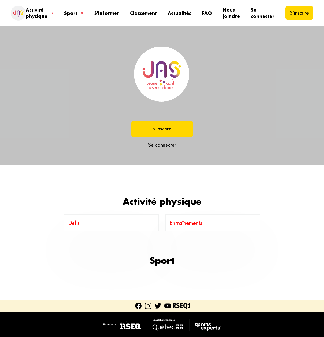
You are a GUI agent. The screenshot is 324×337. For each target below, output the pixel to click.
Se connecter (262, 13)
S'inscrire (299, 13)
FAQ (207, 13)
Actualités (179, 13)
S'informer (106, 13)
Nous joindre (231, 13)
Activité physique (39, 13)
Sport (73, 13)
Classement (143, 13)
